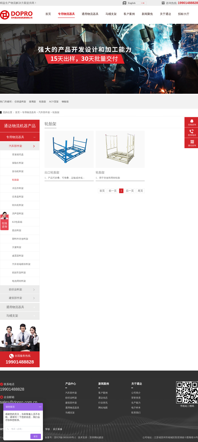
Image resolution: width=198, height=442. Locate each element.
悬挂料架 (16, 230)
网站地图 (103, 408)
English (131, 3)
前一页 (113, 190)
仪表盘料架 (20, 101)
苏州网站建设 (96, 437)
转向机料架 (18, 205)
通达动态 (103, 398)
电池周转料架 (19, 281)
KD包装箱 (17, 222)
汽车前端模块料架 (21, 264)
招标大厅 (183, 14)
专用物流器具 (66, 14)
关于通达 (165, 14)
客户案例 (129, 14)
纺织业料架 (15, 289)
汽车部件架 (44, 112)
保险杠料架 (18, 163)
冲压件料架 (18, 188)
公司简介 (136, 393)
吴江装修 (57, 429)
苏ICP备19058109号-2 (65, 437)
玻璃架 (32, 101)
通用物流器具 (90, 14)
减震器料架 (18, 255)
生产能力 (136, 403)
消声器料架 (18, 213)
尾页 (140, 190)
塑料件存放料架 (20, 239)
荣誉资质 (136, 398)
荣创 (47, 429)
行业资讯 (103, 403)
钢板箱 (65, 101)
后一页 (130, 190)
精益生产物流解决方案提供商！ (18, 2)
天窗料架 (16, 247)
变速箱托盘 (18, 154)
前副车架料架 (19, 272)
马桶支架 (111, 14)
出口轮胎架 (52, 172)
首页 (48, 14)
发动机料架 (18, 171)
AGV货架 (54, 101)
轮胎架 (42, 101)
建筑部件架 (15, 297)
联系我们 (136, 413)
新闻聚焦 (147, 14)
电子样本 (136, 408)
